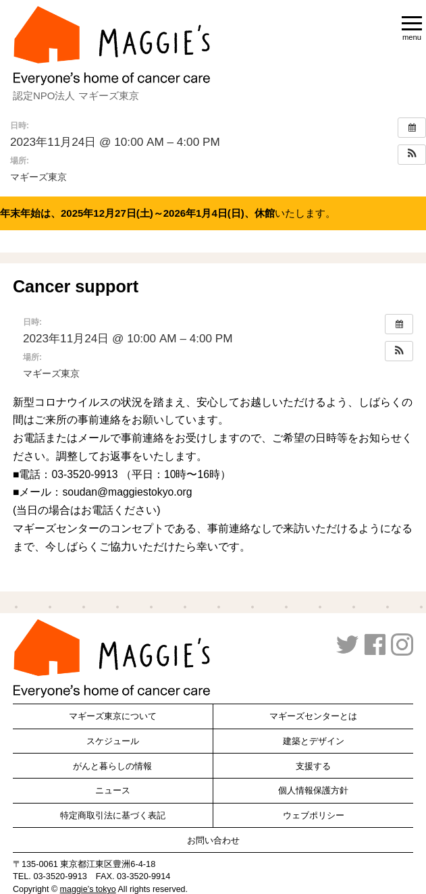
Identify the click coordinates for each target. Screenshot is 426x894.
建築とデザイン (313, 741)
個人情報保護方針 (313, 790)
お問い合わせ (213, 840)
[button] (411, 154)
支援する (313, 766)
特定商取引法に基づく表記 (112, 815)
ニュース (112, 790)
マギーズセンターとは (313, 716)
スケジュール (112, 741)
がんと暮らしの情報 (112, 766)
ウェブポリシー (313, 815)
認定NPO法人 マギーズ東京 (76, 95)
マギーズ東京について (113, 716)
